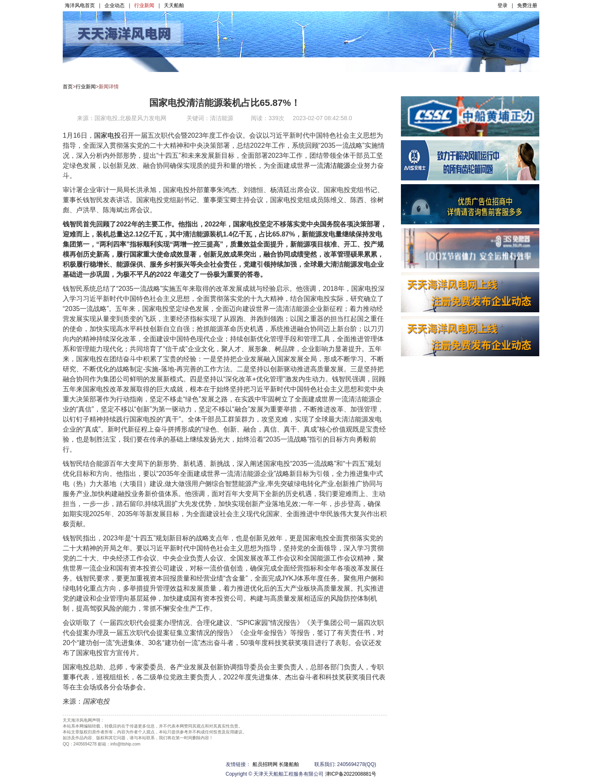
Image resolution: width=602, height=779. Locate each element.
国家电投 (107, 135)
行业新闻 (144, 5)
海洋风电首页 (80, 5)
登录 (502, 5)
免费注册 (527, 5)
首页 (68, 87)
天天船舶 (174, 5)
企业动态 (115, 5)
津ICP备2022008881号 (351, 774)
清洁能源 (337, 165)
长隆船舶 (289, 764)
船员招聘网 (265, 764)
